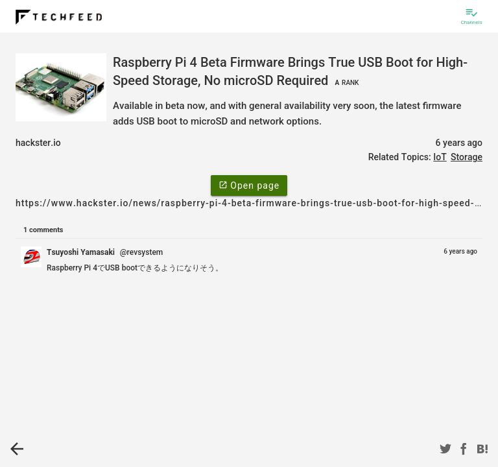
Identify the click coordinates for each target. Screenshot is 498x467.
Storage (466, 157)
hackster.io (38, 143)
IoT (439, 157)
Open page (249, 185)
